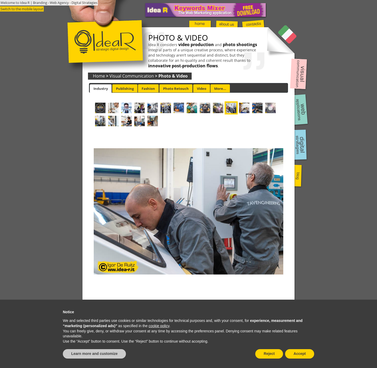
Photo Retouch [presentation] (176, 88)
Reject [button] (269, 353)
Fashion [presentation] (148, 88)
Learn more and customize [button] (94, 353)
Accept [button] (299, 353)
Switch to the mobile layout (22, 9)
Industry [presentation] (100, 88)
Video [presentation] (201, 88)
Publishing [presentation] (125, 88)
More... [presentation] (220, 88)
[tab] (101, 88)
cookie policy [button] (159, 326)
